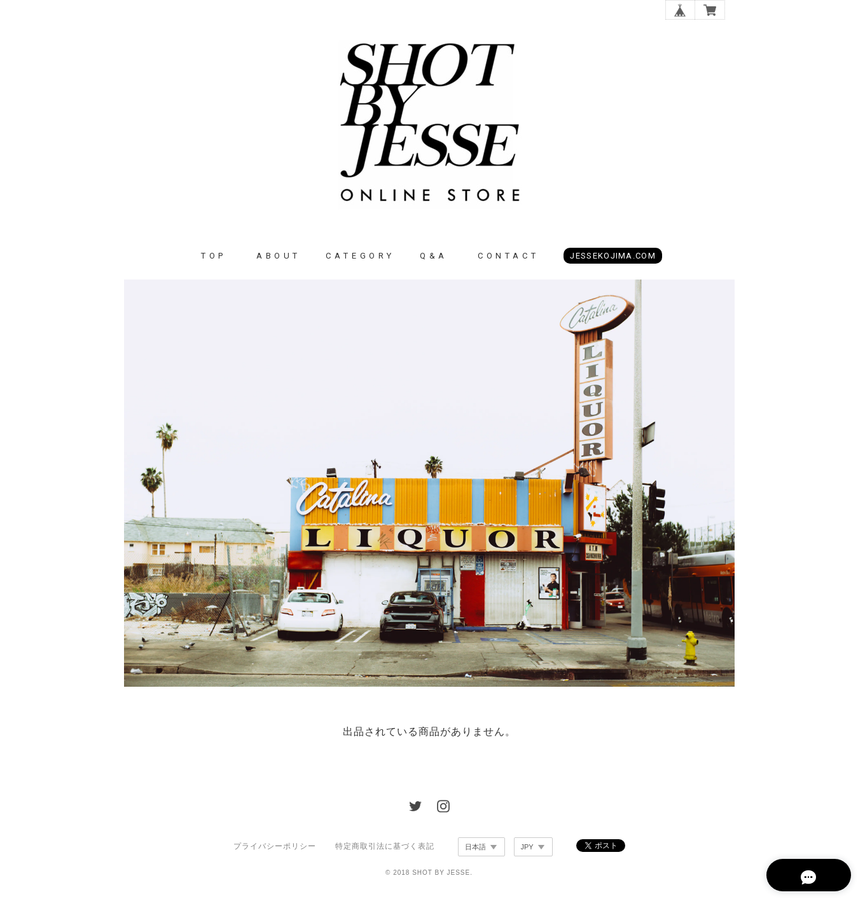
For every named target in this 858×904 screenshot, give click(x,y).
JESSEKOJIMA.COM (613, 261)
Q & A (432, 261)
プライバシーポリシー (274, 851)
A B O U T (277, 261)
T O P (212, 261)
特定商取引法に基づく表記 (384, 851)
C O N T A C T (507, 261)
